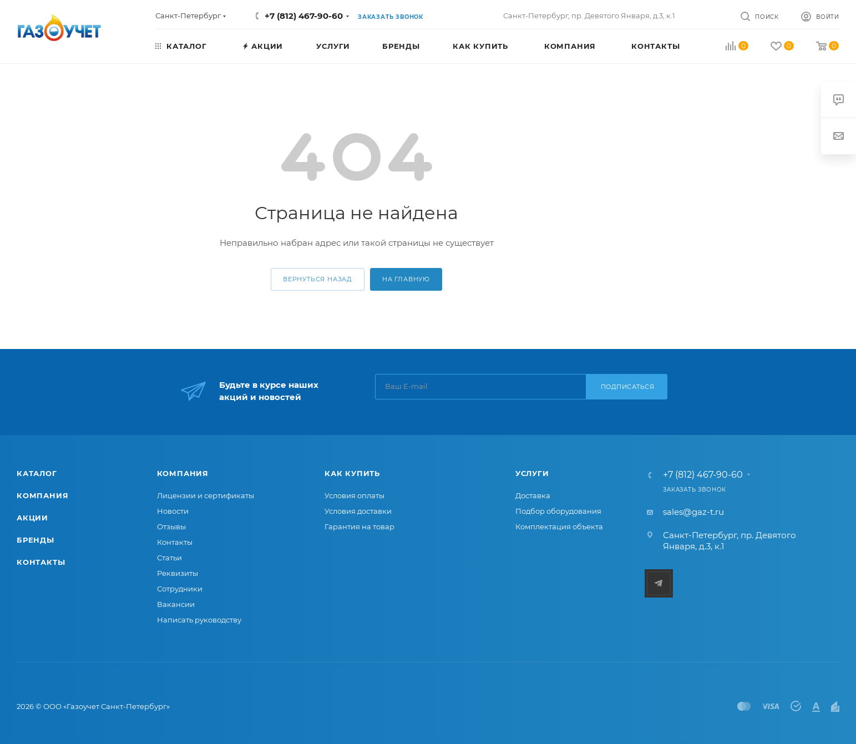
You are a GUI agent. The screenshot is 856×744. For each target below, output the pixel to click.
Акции (32, 517)
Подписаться (628, 387)
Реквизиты (177, 573)
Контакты (41, 562)
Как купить (352, 473)
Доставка (532, 495)
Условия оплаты (354, 495)
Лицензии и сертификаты (205, 495)
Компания (42, 495)
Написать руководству (199, 619)
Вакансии (176, 604)
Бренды (35, 539)
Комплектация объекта (559, 526)
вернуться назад (317, 279)
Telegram (659, 583)
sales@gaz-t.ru (693, 512)
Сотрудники (179, 588)
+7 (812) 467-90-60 (304, 16)
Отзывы (171, 526)
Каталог (37, 473)
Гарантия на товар (359, 526)
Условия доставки (358, 511)
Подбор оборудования (558, 511)
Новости (173, 511)
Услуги (532, 473)
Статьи (169, 557)
